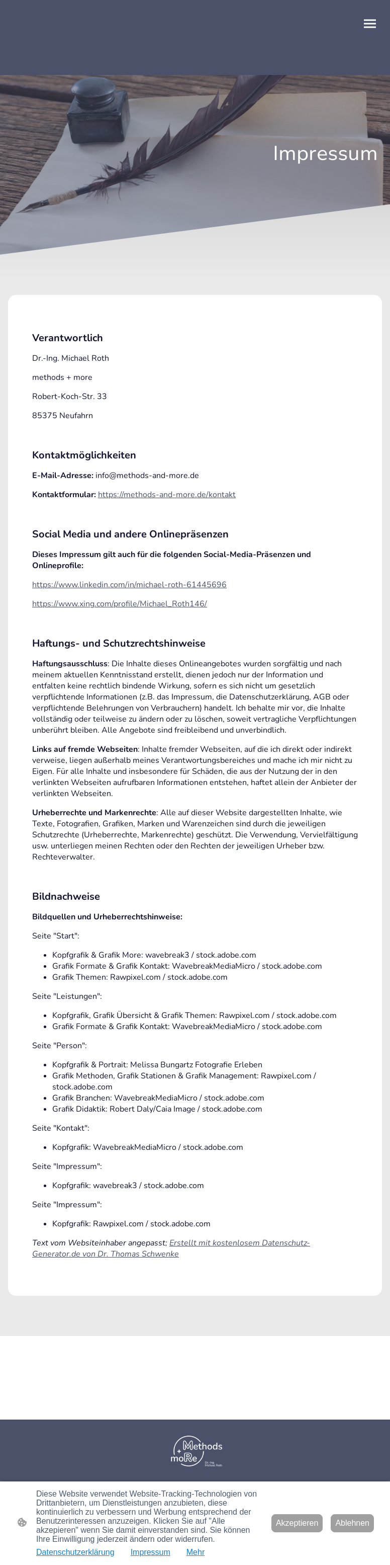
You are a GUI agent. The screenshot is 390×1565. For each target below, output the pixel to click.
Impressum (150, 1552)
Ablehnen (352, 1523)
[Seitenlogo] (195, 1451)
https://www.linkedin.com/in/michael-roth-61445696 (129, 584)
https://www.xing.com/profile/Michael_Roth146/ (119, 603)
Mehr (195, 1552)
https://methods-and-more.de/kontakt (167, 494)
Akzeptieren (297, 1523)
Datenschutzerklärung (75, 1552)
